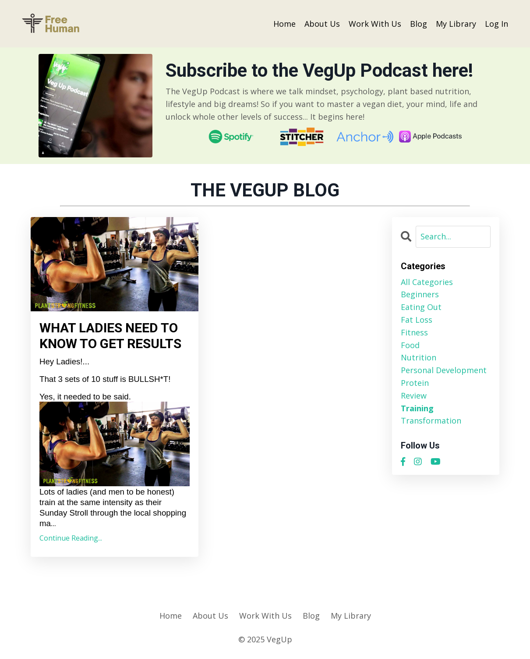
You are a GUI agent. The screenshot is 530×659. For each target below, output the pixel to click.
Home (284, 23)
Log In (496, 23)
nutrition (418, 357)
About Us (322, 23)
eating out (421, 307)
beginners (420, 294)
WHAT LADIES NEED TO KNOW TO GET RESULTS (110, 335)
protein (415, 383)
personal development (444, 370)
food (410, 345)
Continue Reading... (70, 538)
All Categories (427, 282)
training (417, 408)
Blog (418, 23)
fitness (414, 332)
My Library (456, 23)
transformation (431, 420)
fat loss (416, 319)
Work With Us (375, 23)
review (414, 395)
